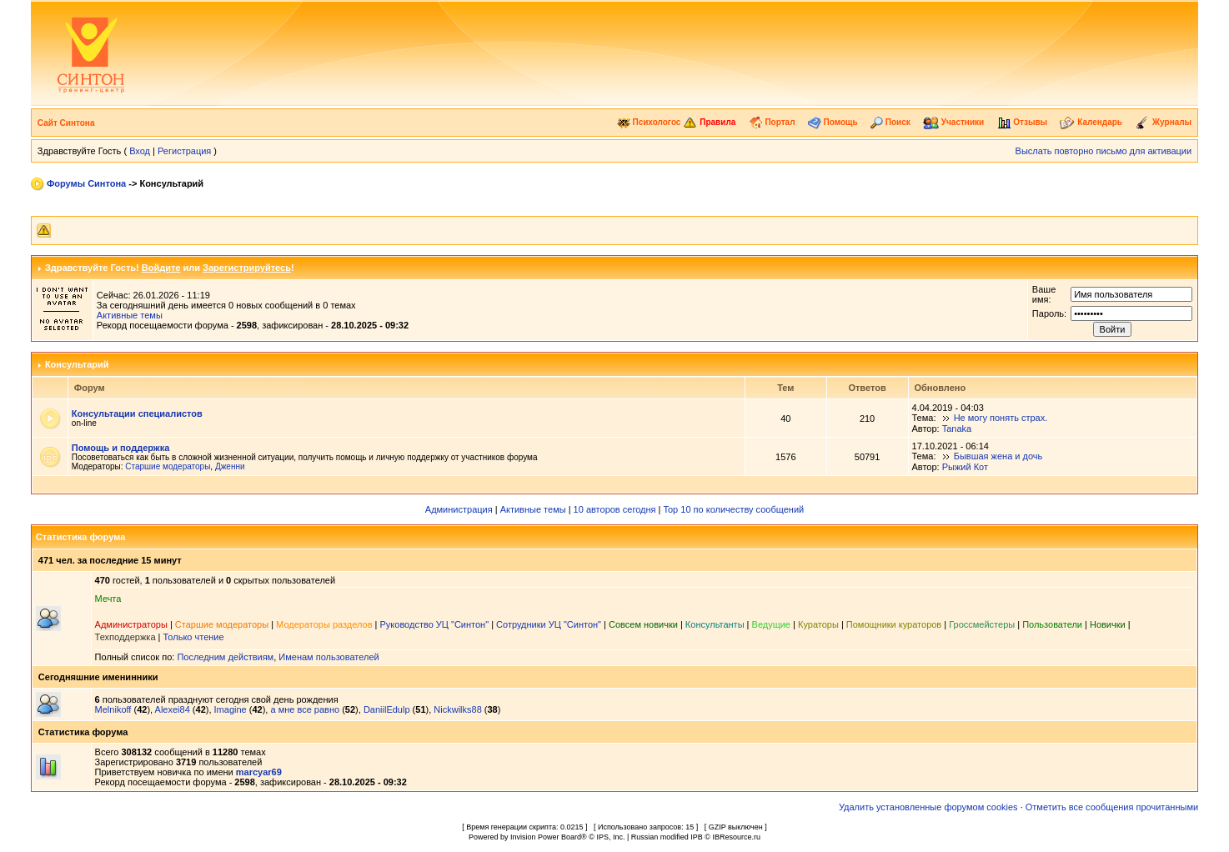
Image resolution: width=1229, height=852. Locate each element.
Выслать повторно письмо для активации (1104, 151)
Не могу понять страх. (1001, 418)
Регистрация (184, 151)
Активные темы (130, 315)
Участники (953, 122)
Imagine (230, 709)
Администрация (459, 509)
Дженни (230, 466)
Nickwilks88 (457, 709)
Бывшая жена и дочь (998, 456)
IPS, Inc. (610, 837)
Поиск (890, 122)
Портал (772, 122)
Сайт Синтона (66, 123)
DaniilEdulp (387, 709)
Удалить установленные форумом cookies (928, 807)
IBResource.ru (736, 837)
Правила (709, 122)
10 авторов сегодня (615, 509)
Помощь (833, 122)
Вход (139, 151)
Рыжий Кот (965, 467)
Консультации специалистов (137, 413)
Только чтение (193, 637)
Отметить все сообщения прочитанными (1112, 807)
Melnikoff (113, 709)
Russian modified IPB (667, 837)
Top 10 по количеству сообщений (733, 509)
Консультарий (77, 364)
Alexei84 (172, 709)
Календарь (1091, 122)
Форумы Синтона (86, 183)
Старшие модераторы (167, 466)
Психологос (649, 122)
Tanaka (956, 428)
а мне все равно (304, 709)
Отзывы (1022, 122)
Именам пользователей (328, 657)
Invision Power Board (545, 837)
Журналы (1163, 122)
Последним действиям (225, 657)
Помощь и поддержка (120, 448)
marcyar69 (259, 772)
